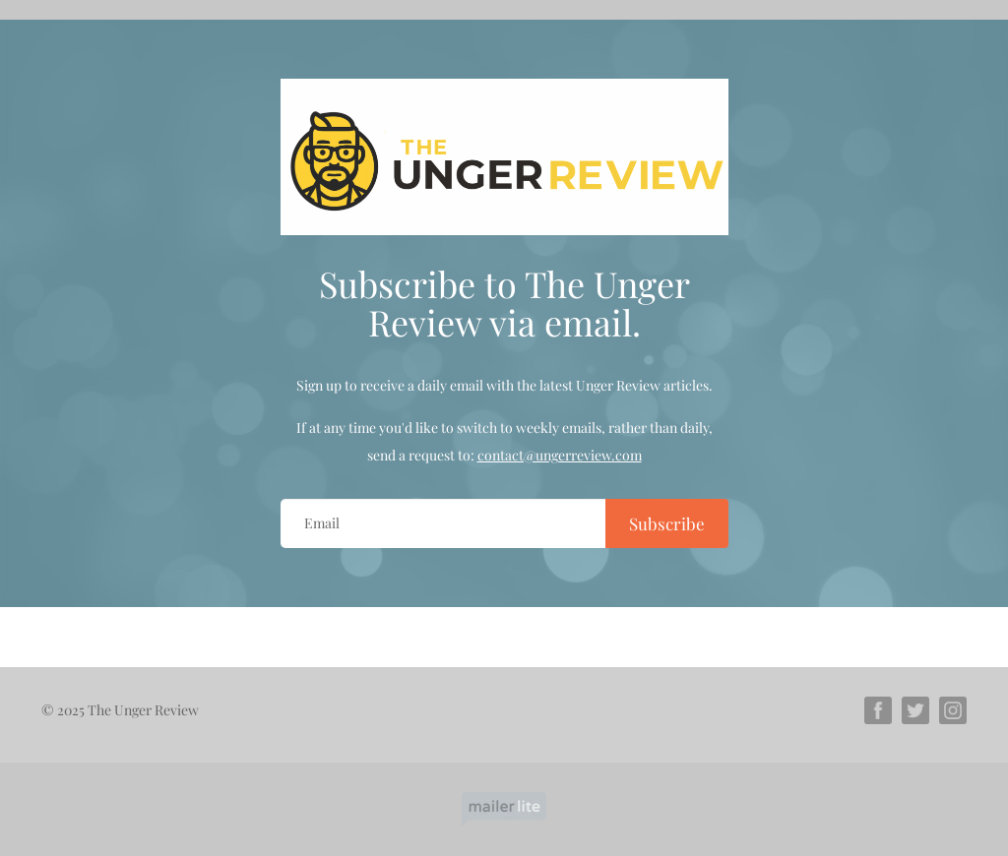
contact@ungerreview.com (559, 455)
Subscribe (667, 523)
